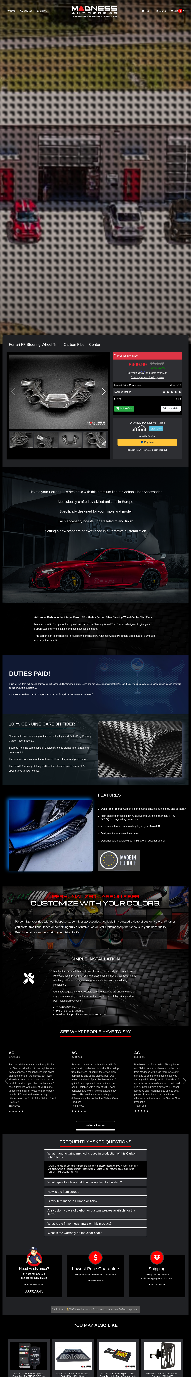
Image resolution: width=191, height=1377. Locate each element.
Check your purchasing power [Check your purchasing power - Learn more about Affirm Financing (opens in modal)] (147, 377)
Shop (11, 11)
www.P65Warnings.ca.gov (126, 1309)
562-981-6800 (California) (70, 1010)
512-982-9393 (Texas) (68, 1007)
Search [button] (161, 11)
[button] (103, 391)
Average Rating (122, 392)
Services (26, 11)
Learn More (156, 428)
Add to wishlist (171, 408)
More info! (175, 385)
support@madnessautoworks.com (87, 1014)
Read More (95, 1280)
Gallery (42, 11)
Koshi (177, 398)
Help (147, 11)
